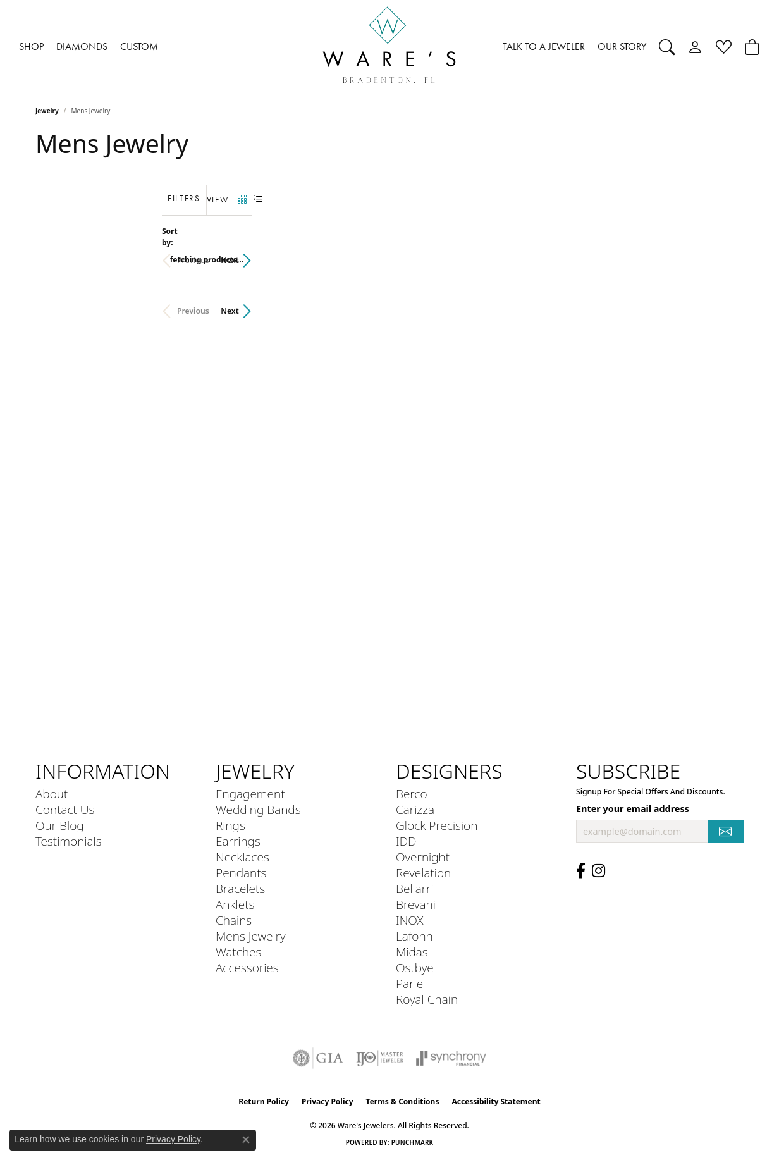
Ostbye (415, 967)
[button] (667, 47)
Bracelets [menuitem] (240, 888)
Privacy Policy (327, 1101)
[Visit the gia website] (318, 1058)
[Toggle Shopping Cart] (752, 47)
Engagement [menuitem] (250, 793)
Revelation (423, 872)
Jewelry (47, 110)
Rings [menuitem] (230, 825)
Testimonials (68, 840)
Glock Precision (436, 825)
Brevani (416, 904)
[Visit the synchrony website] (451, 1058)
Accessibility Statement (495, 1101)
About (51, 793)
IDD (406, 840)
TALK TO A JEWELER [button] (544, 46)
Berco (411, 793)
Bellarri (415, 888)
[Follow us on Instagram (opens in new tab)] (598, 871)
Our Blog (59, 825)
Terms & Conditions (402, 1101)
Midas (412, 951)
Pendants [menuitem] (241, 872)
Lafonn (414, 935)
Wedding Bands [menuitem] (258, 809)
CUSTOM (139, 46)
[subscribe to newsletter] (726, 831)
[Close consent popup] (246, 1140)
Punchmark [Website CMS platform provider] (412, 1142)
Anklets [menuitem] (235, 904)
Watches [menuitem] (238, 951)
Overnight (423, 856)
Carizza (415, 809)
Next (722, 254)
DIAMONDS (81, 46)
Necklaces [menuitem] (242, 856)
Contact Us (64, 809)
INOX (410, 920)
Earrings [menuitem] (238, 840)
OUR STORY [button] (622, 46)
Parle (409, 983)
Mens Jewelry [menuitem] (251, 935)
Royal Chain (427, 999)
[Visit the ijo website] (379, 1058)
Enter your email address (632, 809)
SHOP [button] (31, 46)
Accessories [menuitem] (247, 967)
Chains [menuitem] (234, 920)
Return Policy (263, 1101)
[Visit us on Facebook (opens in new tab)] (581, 871)
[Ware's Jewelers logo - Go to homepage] (389, 47)
